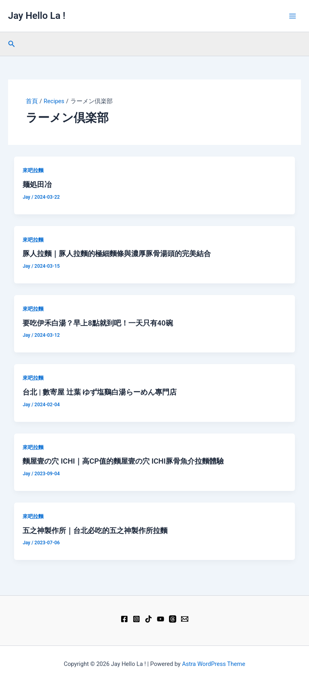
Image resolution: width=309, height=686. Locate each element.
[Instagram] (136, 619)
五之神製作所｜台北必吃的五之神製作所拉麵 (95, 530)
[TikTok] (148, 619)
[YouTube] (160, 619)
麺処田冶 (37, 184)
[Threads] (172, 619)
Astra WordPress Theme (213, 664)
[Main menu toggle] (292, 16)
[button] (11, 44)
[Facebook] (124, 619)
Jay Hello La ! (36, 15)
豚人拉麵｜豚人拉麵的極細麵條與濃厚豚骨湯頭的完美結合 (117, 253)
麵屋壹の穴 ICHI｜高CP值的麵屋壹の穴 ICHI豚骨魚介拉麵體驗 (123, 461)
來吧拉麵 (33, 170)
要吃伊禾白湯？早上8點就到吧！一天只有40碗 (98, 323)
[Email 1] (184, 619)
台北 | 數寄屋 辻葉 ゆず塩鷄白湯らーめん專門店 (100, 392)
